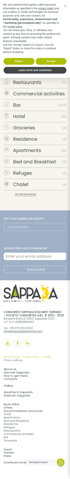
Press (7, 456)
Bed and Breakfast (30, 162)
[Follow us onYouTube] (7, 343)
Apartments (22, 150)
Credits (46, 357)
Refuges (18, 173)
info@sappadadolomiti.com (23, 331)
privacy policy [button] (46, 8)
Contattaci (18, 227)
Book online (11, 404)
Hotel (14, 116)
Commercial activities (34, 94)
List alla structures (25, 194)
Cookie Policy (31, 357)
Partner (9, 452)
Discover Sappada (16, 372)
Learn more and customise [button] (35, 70)
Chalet (16, 184)
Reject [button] (19, 61)
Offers (8, 407)
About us (10, 369)
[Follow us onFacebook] (17, 343)
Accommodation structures (23, 411)
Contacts (10, 379)
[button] (65, 6)
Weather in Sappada (18, 392)
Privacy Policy (12, 357)
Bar (12, 105)
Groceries (19, 128)
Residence (20, 139)
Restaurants (22, 82)
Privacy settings (13, 360)
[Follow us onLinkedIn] (27, 343)
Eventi (8, 449)
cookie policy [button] (14, 26)
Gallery (8, 386)
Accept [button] (51, 61)
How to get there (16, 376)
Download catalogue (18, 462)
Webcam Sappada (17, 395)
